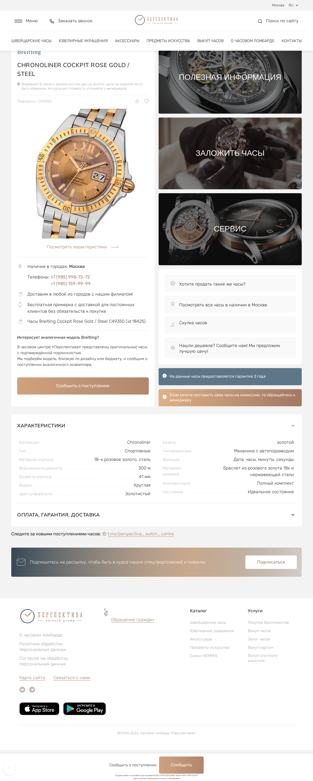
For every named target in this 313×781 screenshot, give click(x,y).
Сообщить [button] (181, 765)
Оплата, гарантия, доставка (156, 546)
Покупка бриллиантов (268, 653)
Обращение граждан (132, 650)
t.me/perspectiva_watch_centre (141, 565)
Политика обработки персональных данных (42, 677)
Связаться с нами (71, 708)
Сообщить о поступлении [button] (83, 417)
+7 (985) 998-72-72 (70, 308)
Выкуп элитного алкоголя (262, 689)
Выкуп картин (260, 678)
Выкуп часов (210, 46)
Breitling (29, 83)
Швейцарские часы (31, 46)
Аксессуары (127, 46)
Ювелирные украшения (83, 46)
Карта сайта (32, 708)
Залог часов (259, 670)
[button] (26, 23)
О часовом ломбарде (252, 46)
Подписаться (271, 593)
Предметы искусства (168, 46)
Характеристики (156, 457)
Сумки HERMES (203, 687)
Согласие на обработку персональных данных (43, 692)
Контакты (292, 46)
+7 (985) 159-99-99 (70, 314)
